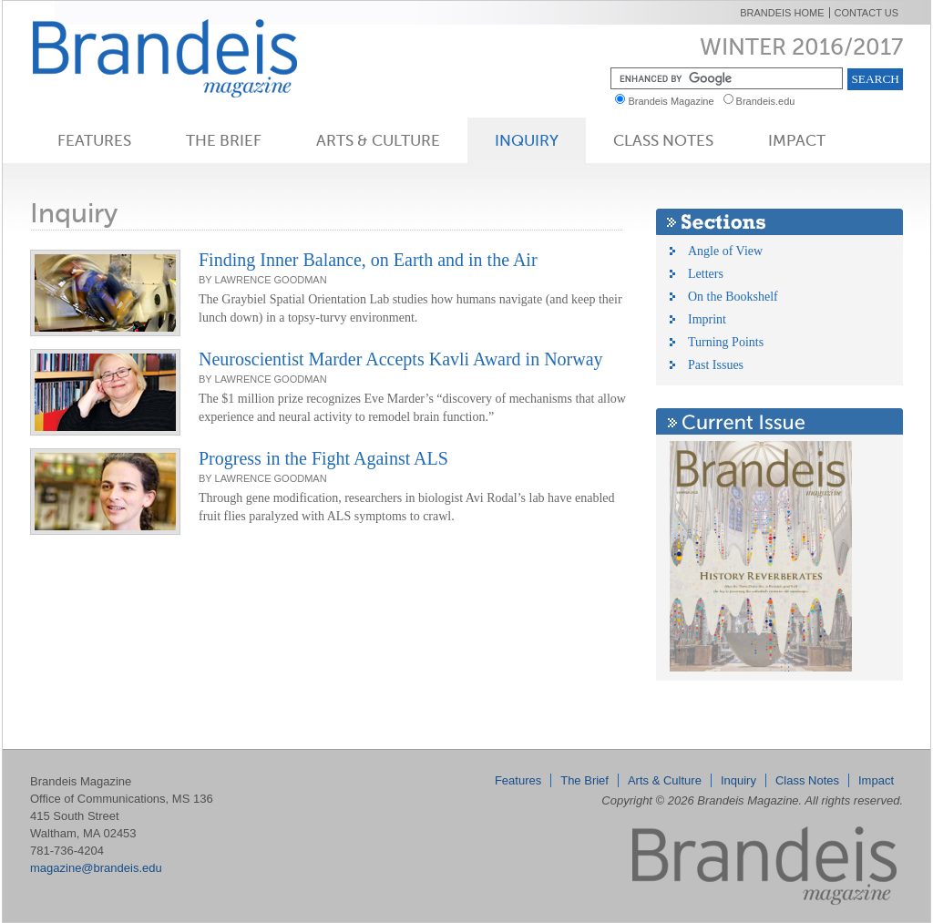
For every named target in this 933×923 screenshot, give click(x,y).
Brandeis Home (782, 12)
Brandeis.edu (770, 101)
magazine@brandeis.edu (96, 868)
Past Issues (715, 365)
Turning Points (726, 342)
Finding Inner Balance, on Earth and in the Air (368, 260)
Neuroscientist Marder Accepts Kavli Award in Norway (401, 359)
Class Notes (663, 140)
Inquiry (527, 140)
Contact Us (867, 12)
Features (94, 140)
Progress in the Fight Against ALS (323, 458)
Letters (705, 274)
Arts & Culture (378, 140)
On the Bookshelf (733, 296)
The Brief (223, 140)
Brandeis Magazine (195, 58)
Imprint (707, 319)
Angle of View (725, 251)
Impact (796, 140)
